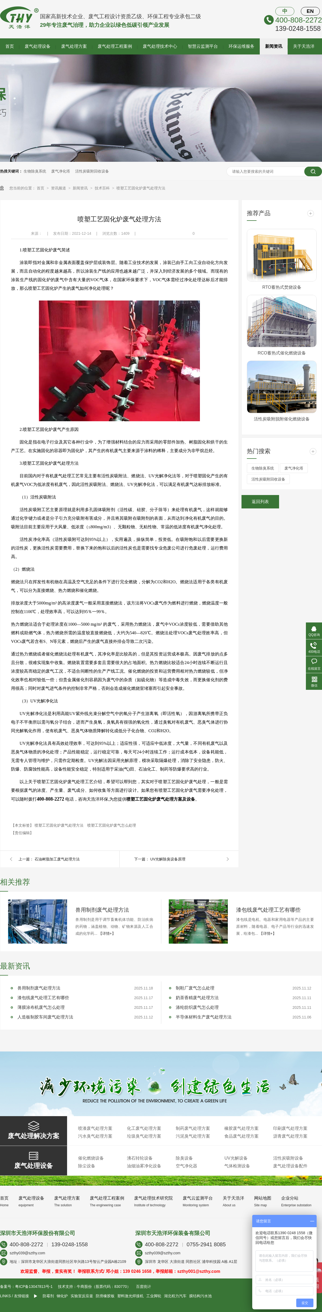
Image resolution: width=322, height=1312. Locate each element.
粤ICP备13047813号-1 (34, 1286)
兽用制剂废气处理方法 (102, 910)
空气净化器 (186, 1166)
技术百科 (103, 188)
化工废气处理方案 (144, 1128)
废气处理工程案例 (115, 46)
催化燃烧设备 (91, 1158)
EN (310, 11)
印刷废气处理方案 (290, 1128)
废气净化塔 (60, 171)
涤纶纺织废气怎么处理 (197, 1007)
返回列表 (260, 501)
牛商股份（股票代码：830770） (104, 1286)
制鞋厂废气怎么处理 (195, 988)
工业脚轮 (153, 1296)
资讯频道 (59, 188)
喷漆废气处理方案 (95, 1128)
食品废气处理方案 (241, 1136)
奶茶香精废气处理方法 (197, 997)
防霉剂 (48, 1296)
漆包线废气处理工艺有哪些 (268, 910)
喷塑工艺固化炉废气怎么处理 (111, 825)
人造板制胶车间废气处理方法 (45, 1017)
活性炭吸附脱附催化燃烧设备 (282, 419)
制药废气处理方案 (193, 1128)
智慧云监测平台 (203, 46)
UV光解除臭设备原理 (167, 859)
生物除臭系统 (35, 171)
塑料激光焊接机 (130, 1296)
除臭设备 (184, 1158)
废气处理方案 (74, 46)
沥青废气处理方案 (290, 1136)
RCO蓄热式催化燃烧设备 (282, 353)
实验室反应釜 (82, 1296)
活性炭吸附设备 (288, 1158)
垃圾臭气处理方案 (144, 1136)
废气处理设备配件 (290, 1166)
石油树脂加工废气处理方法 (57, 859)
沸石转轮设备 (140, 1158)
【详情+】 (107, 933)
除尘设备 (86, 1166)
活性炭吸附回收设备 (92, 171)
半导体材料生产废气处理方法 (204, 1017)
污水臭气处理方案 (95, 1136)
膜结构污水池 (200, 1296)
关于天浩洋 (303, 46)
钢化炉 (62, 1296)
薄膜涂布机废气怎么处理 (41, 1007)
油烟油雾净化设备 (144, 1166)
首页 (9, 46)
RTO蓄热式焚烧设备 (281, 287)
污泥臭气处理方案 (193, 1136)
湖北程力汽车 (175, 1296)
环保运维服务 (241, 46)
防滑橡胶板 (105, 1296)
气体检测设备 (237, 1166)
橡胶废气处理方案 (241, 1128)
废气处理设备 (37, 46)
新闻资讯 (273, 46)
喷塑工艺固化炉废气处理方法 (140, 188)
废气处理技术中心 (160, 46)
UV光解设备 (235, 1158)
